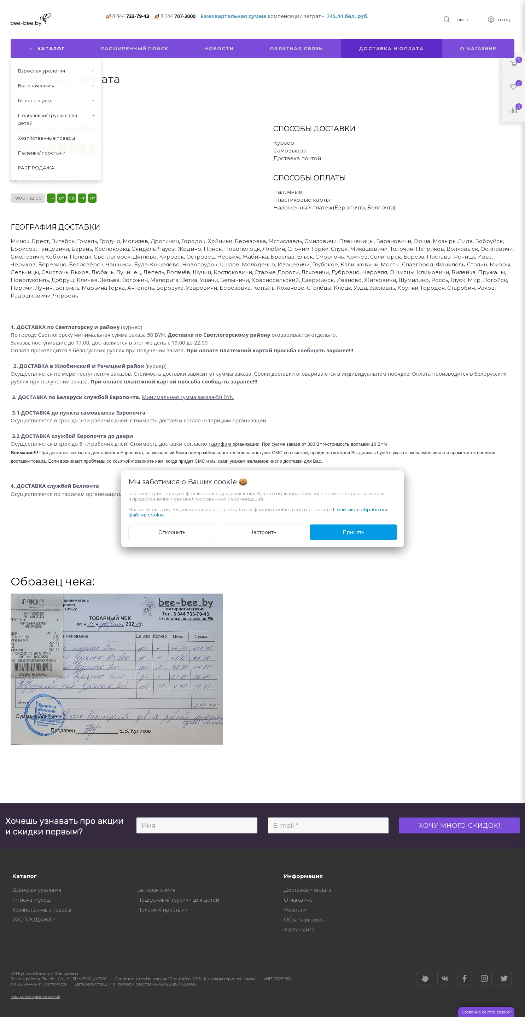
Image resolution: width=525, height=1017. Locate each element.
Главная (20, 95)
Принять (353, 532)
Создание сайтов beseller (486, 1012)
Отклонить (171, 532)
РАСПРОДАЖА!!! (33, 920)
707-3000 (178, 16)
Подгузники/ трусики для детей (178, 900)
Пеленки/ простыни (162, 910)
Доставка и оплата (391, 48)
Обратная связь (296, 48)
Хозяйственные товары (41, 910)
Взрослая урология (36, 890)
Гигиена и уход (31, 900)
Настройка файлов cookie (35, 996)
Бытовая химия (156, 890)
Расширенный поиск (134, 48)
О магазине (478, 48)
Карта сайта (299, 929)
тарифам (220, 443)
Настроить (262, 532)
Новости (218, 48)
